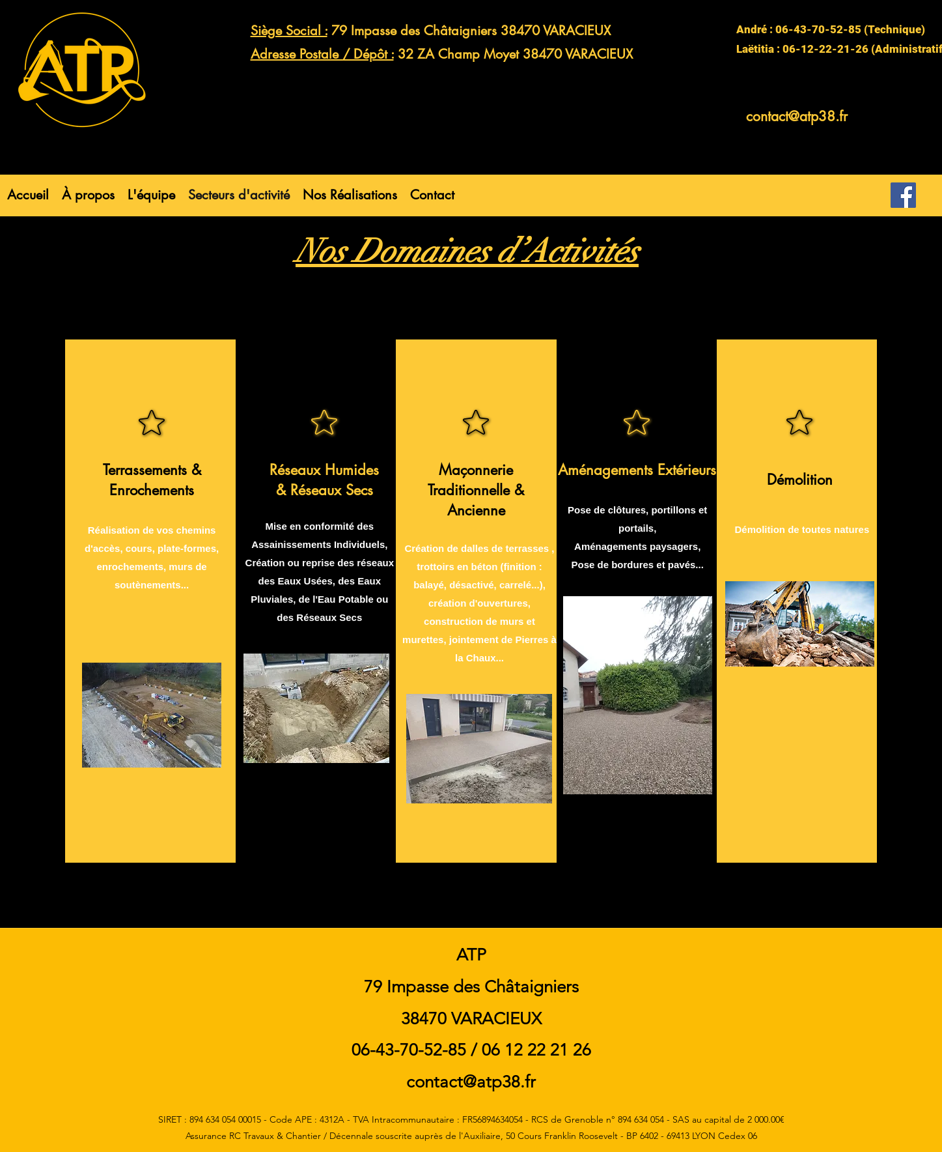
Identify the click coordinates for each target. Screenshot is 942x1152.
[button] (350, 195)
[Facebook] (903, 195)
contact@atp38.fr (797, 116)
